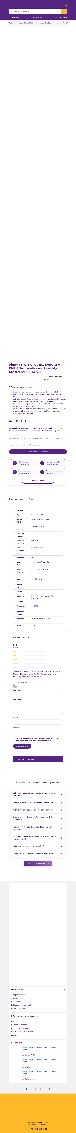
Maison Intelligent (46, 23)
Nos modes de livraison (20, 1028)
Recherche (64, 11)
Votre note (17, 690)
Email (16, 728)
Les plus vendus (61, 17)
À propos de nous (18, 995)
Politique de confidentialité (21, 1005)
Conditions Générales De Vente (22, 1032)
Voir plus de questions (36, 863)
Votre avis (17, 699)
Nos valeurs (15, 1002)
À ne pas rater (14, 17)
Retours (14, 1035)
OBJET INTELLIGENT (26, 23)
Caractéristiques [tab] (16, 499)
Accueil (11, 23)
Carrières (14, 998)
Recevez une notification (38, 452)
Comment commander (19, 1025)
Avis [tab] (31, 499)
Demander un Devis (18, 1009)
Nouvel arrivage (38, 17)
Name (16, 717)
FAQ (12, 1021)
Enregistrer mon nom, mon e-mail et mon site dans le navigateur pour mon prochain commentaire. (37, 739)
